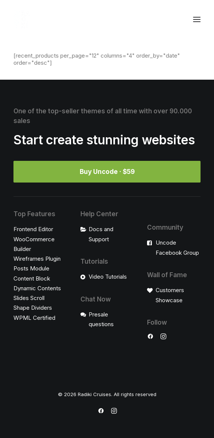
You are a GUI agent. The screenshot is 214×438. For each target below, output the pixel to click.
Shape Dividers (32, 307)
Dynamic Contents (37, 288)
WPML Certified (34, 317)
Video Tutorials (108, 276)
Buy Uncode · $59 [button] (107, 171)
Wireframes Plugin (37, 258)
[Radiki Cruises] (21, 19)
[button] (197, 19)
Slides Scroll (29, 297)
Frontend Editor (33, 229)
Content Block (31, 278)
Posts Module (31, 268)
